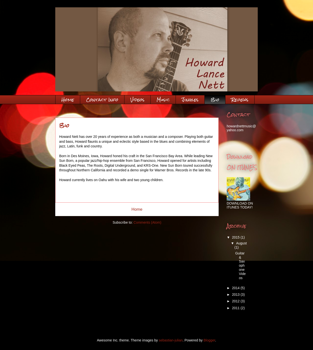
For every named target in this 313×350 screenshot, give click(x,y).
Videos (137, 99)
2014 (236, 288)
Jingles (190, 99)
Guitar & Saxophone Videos (240, 265)
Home (67, 99)
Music (163, 99)
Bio (215, 99)
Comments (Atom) (147, 222)
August (241, 243)
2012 (236, 301)
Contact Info (102, 99)
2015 (236, 237)
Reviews (239, 99)
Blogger (209, 340)
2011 (236, 308)
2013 (236, 294)
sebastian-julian (170, 340)
